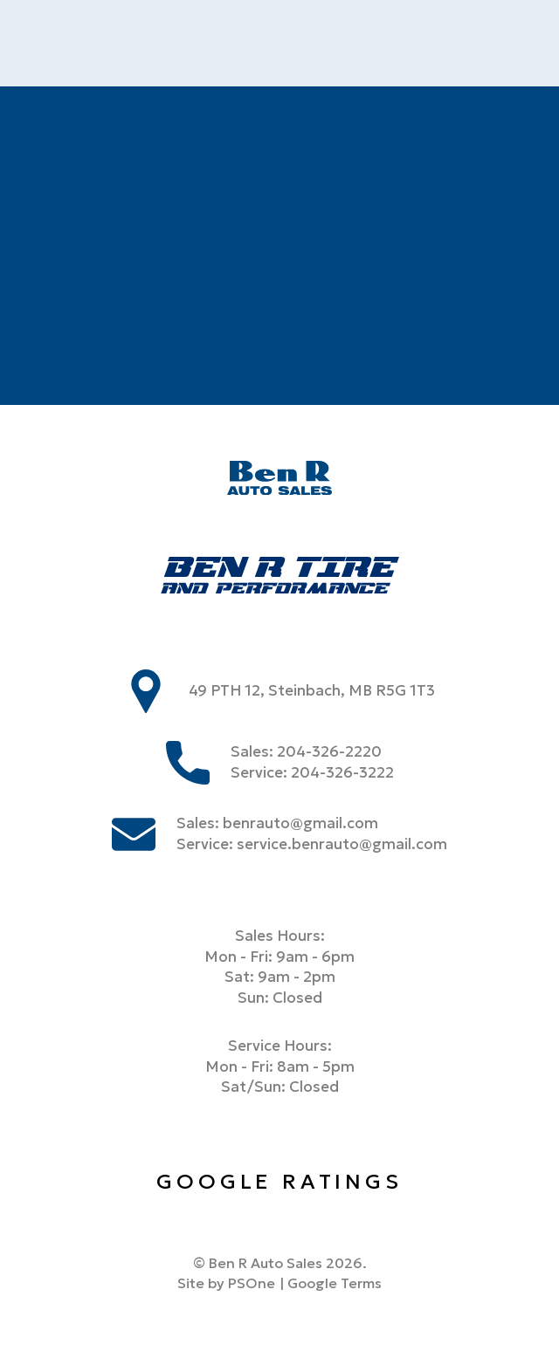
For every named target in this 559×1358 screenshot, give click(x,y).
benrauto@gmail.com (300, 823)
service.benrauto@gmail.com (342, 844)
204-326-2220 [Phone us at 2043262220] (329, 752)
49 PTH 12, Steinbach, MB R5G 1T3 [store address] (312, 691)
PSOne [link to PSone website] (251, 1283)
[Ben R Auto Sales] (279, 481)
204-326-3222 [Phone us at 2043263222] (342, 773)
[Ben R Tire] (280, 578)
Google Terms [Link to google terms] (334, 1283)
